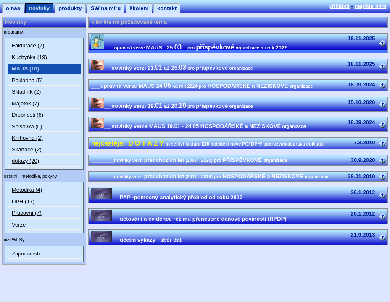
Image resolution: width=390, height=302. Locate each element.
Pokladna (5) (27, 80)
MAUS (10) (25, 68)
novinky (39, 8)
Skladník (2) (26, 92)
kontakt (167, 8)
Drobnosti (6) (27, 115)
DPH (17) (23, 201)
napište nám (371, 6)
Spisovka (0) (27, 126)
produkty (70, 8)
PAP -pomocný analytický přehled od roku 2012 (166, 197)
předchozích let (189, 160)
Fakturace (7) (28, 45)
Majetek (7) (25, 103)
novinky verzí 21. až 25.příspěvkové (172, 68)
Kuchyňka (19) (29, 57)
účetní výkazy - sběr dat (136, 240)
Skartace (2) (27, 149)
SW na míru (106, 8)
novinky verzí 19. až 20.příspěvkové (172, 106)
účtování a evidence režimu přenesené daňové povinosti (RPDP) (189, 219)
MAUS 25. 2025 (189, 47)
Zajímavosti (26, 253)
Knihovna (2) (27, 138)
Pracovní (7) (27, 213)
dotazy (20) (25, 161)
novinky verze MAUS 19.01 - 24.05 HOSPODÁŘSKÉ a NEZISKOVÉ (198, 126)
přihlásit (339, 6)
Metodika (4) (27, 190)
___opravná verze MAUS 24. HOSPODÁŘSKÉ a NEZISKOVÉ (202, 86)
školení (138, 8)
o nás (13, 8)
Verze (19, 224)
